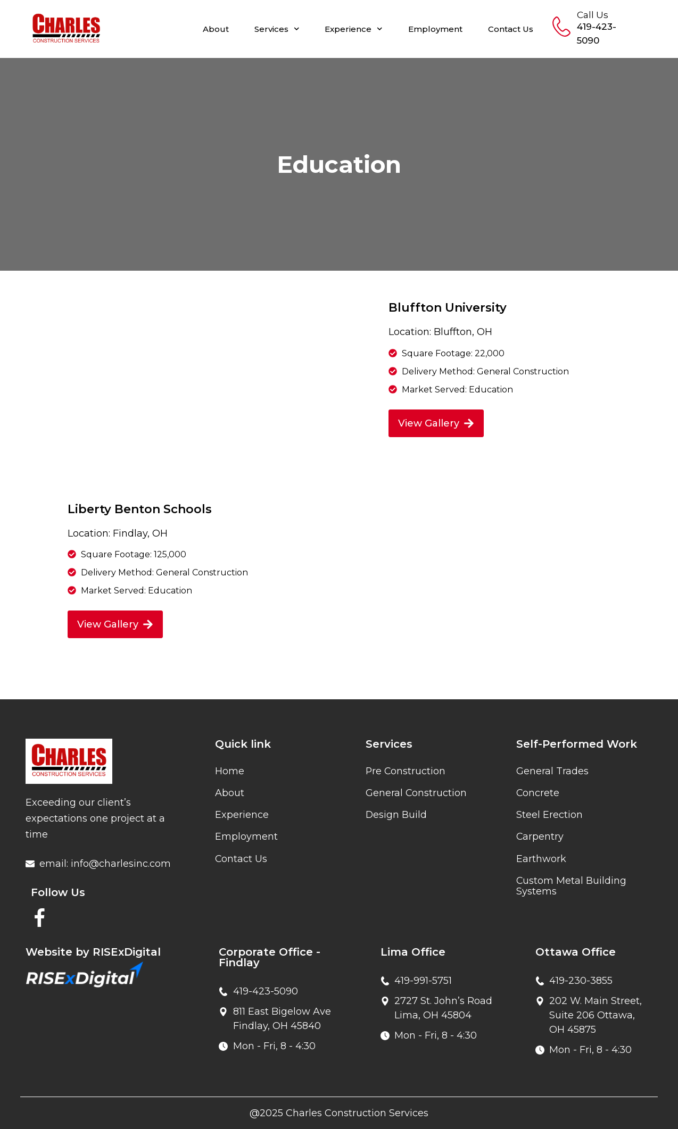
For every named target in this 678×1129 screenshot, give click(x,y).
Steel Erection (549, 816)
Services (277, 29)
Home (229, 771)
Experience (354, 29)
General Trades (552, 771)
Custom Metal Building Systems (571, 888)
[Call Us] (561, 26)
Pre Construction (406, 771)
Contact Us (510, 29)
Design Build (396, 816)
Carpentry (540, 838)
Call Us (592, 15)
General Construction (416, 793)
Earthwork (541, 860)
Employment (435, 29)
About (216, 29)
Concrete (538, 793)
